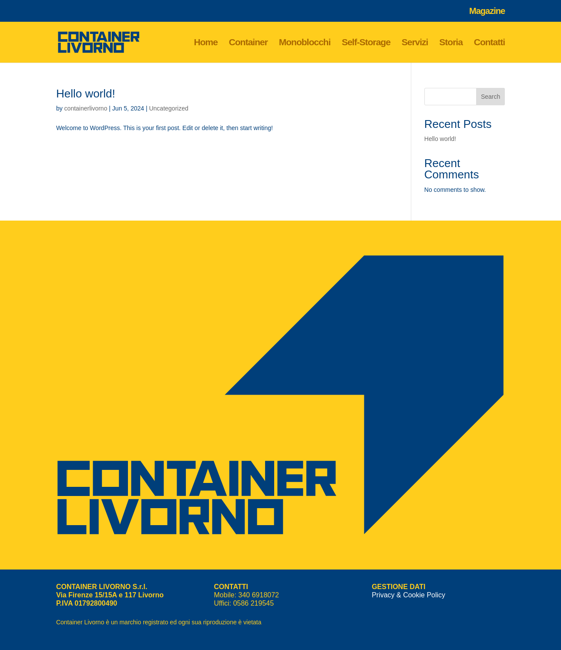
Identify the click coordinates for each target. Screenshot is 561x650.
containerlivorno (85, 108)
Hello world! (85, 93)
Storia (451, 43)
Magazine (487, 11)
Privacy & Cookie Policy (408, 595)
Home (206, 43)
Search (490, 96)
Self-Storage (366, 43)
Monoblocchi (305, 43)
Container (248, 43)
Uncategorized (168, 108)
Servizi (415, 43)
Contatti (489, 43)
